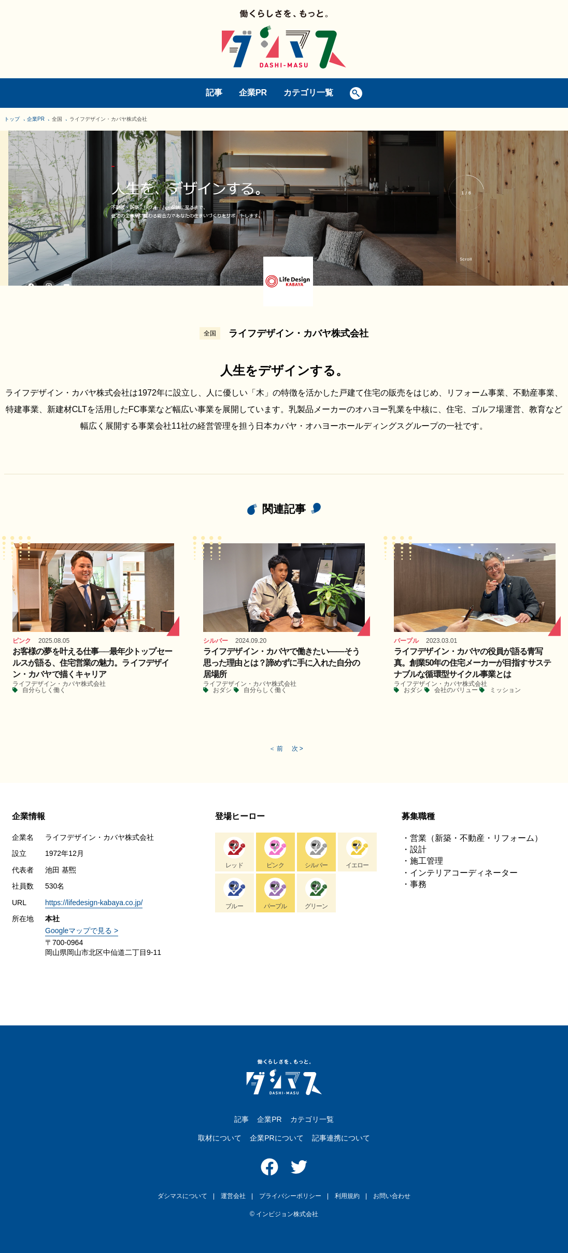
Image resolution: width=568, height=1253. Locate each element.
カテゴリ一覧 (308, 92)
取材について (220, 1138)
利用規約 (347, 1196)
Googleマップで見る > (81, 930)
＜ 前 (276, 748)
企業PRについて (276, 1138)
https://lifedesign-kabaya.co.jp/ (94, 902)
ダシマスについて (182, 1196)
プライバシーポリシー (290, 1196)
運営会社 (233, 1196)
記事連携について (341, 1138)
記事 (214, 92)
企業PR (253, 92)
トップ (12, 119)
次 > (297, 748)
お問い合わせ (391, 1196)
